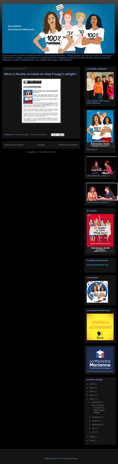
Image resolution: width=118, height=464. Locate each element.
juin (93, 428)
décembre (96, 402)
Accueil (41, 145)
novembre (96, 417)
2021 (92, 399)
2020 (92, 437)
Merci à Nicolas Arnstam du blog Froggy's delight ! (40, 74)
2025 (92, 384)
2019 (92, 440)
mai (93, 432)
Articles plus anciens (68, 145)
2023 (92, 391)
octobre (95, 421)
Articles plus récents (14, 145)
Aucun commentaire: (39, 134)
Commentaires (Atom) (46, 152)
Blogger (74, 458)
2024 (92, 388)
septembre (97, 424)
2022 (92, 395)
